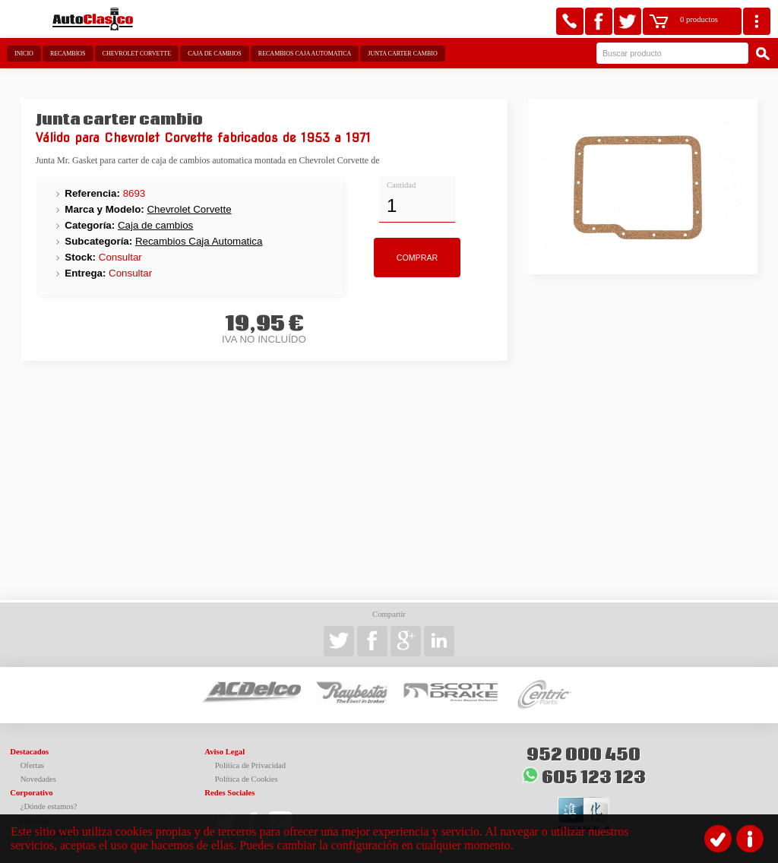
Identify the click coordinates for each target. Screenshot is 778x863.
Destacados (29, 752)
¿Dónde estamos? (49, 806)
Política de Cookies (246, 779)
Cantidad (401, 185)
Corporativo (31, 793)
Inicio (23, 53)
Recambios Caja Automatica (305, 53)
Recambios (68, 53)
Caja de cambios (215, 53)
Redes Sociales (229, 793)
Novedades (38, 779)
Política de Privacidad (250, 765)
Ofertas (32, 765)
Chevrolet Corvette (137, 53)
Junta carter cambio (402, 53)
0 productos (699, 19)
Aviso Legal (224, 752)
